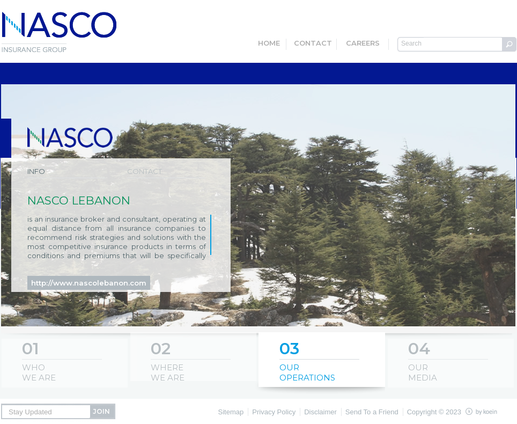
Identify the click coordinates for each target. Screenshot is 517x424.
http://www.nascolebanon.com (88, 283)
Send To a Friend (371, 412)
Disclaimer (320, 412)
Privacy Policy (274, 412)
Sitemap (231, 412)
